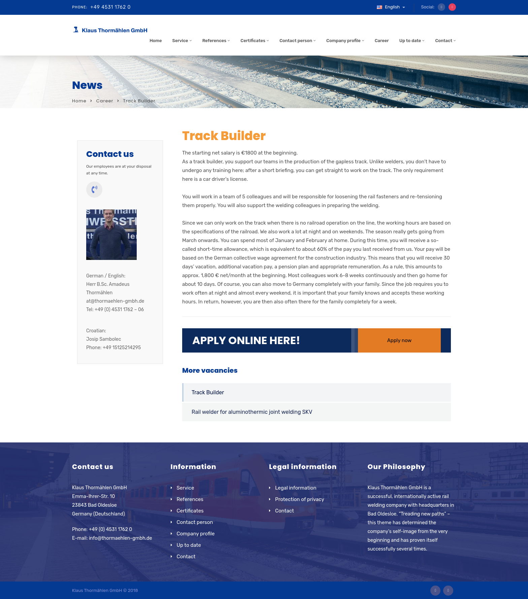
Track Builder (208, 392)
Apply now (399, 340)
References (214, 40)
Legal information (296, 488)
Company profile (343, 40)
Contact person (295, 40)
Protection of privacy (299, 499)
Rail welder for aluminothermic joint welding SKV (252, 412)
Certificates (252, 40)
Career (382, 40)
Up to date (410, 40)
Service (180, 40)
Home (156, 40)
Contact (443, 40)
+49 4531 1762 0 (110, 7)
